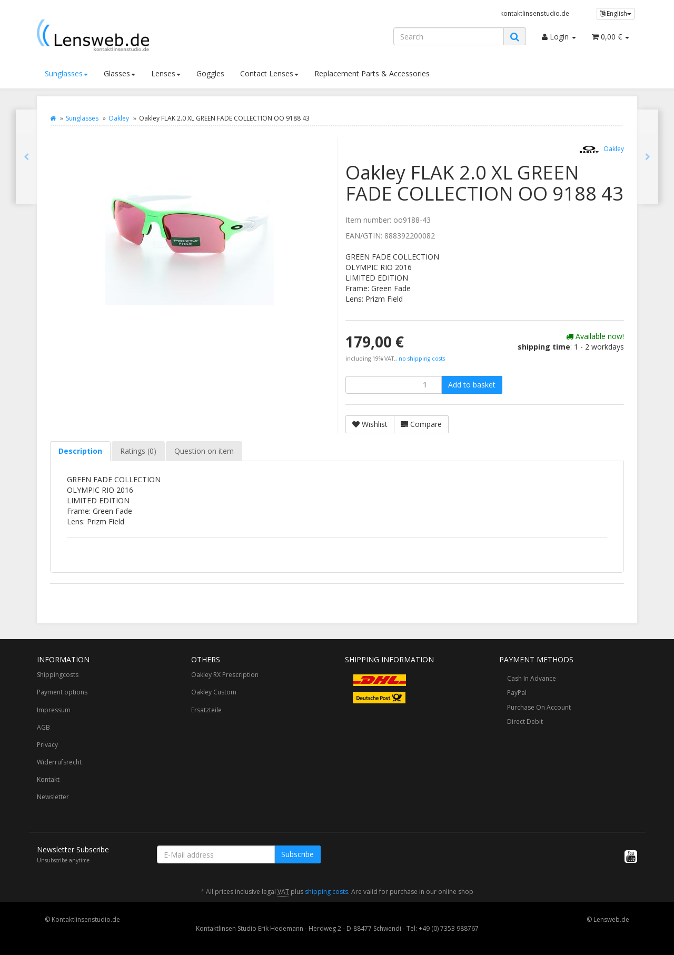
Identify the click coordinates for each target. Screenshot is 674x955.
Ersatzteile (206, 709)
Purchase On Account (539, 707)
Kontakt (48, 779)
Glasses (119, 73)
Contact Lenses (269, 73)
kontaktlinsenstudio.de (534, 13)
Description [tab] (80, 451)
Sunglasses (66, 73)
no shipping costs (422, 358)
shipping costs (326, 891)
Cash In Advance (531, 678)
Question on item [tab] (204, 451)
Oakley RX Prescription (225, 674)
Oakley (118, 118)
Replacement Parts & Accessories (372, 73)
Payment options (62, 692)
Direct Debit (525, 721)
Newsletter (53, 796)
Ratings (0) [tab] (138, 451)
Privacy (47, 744)
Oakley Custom (213, 692)
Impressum (54, 709)
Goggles (210, 73)
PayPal (517, 692)
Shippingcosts (57, 674)
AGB (43, 727)
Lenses (166, 73)
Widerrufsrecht (59, 762)
